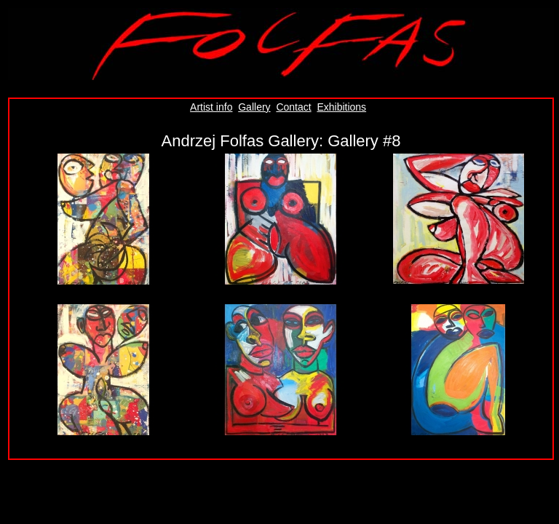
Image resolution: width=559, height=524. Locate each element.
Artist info (211, 107)
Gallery (254, 107)
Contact (293, 107)
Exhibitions (341, 107)
